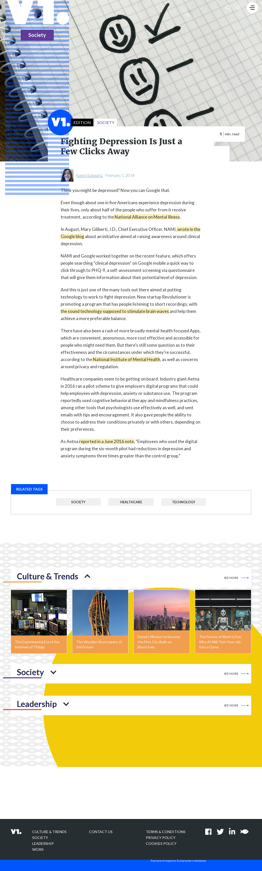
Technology (183, 502)
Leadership (43, 843)
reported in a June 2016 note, (107, 441)
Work (38, 849)
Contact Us (101, 831)
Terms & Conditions (165, 831)
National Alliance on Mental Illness (147, 217)
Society (78, 502)
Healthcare (131, 502)
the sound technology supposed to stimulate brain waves (115, 311)
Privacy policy (161, 837)
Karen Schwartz (89, 175)
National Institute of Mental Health (126, 359)
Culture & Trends (49, 831)
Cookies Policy (161, 843)
